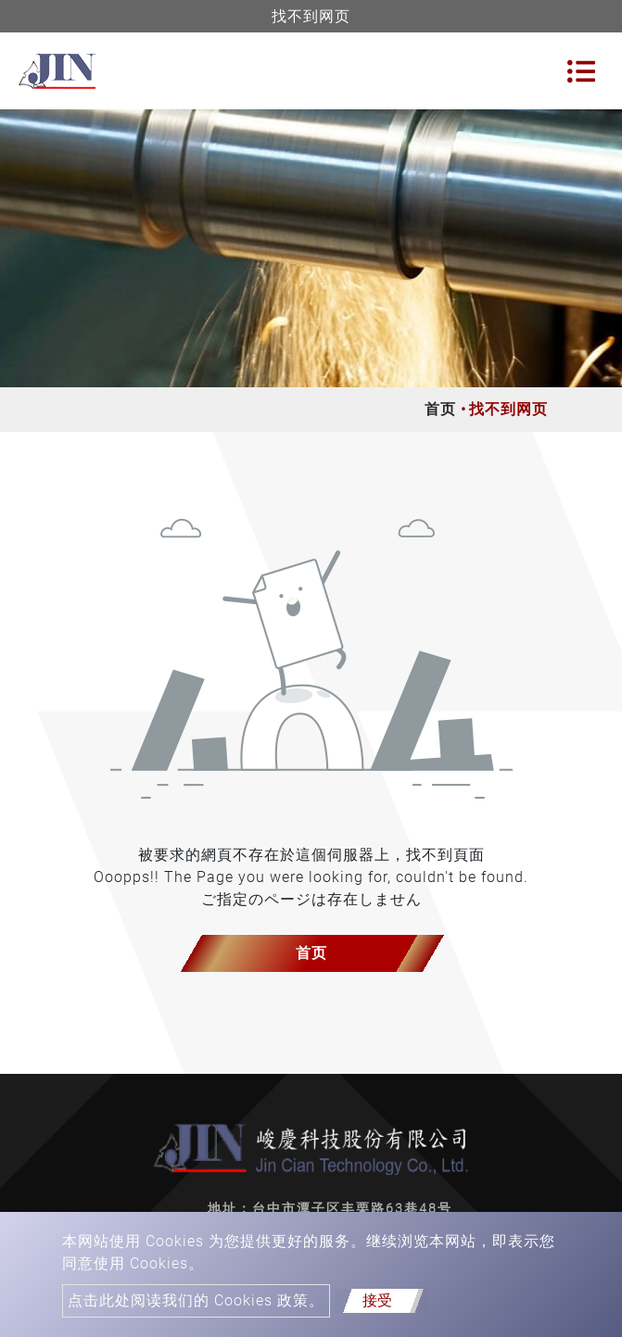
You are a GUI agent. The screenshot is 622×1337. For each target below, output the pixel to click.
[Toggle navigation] (581, 71)
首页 (440, 409)
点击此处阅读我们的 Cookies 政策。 (196, 1300)
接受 (377, 1300)
